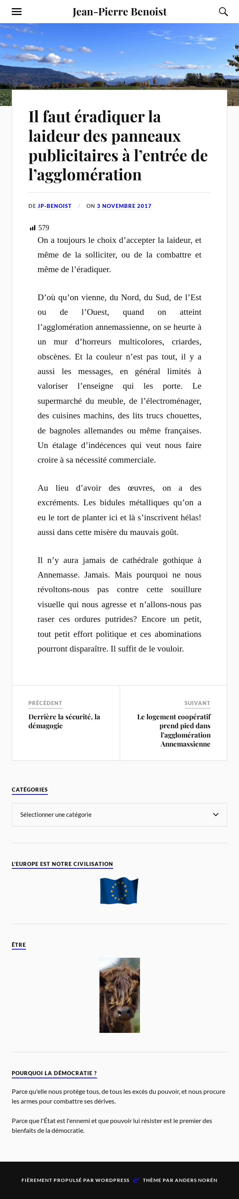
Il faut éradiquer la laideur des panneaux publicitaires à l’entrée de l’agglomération (118, 145)
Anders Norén (196, 1180)
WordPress (112, 1180)
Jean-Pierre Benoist (120, 11)
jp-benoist (55, 206)
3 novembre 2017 (124, 206)
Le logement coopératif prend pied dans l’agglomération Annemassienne (174, 730)
